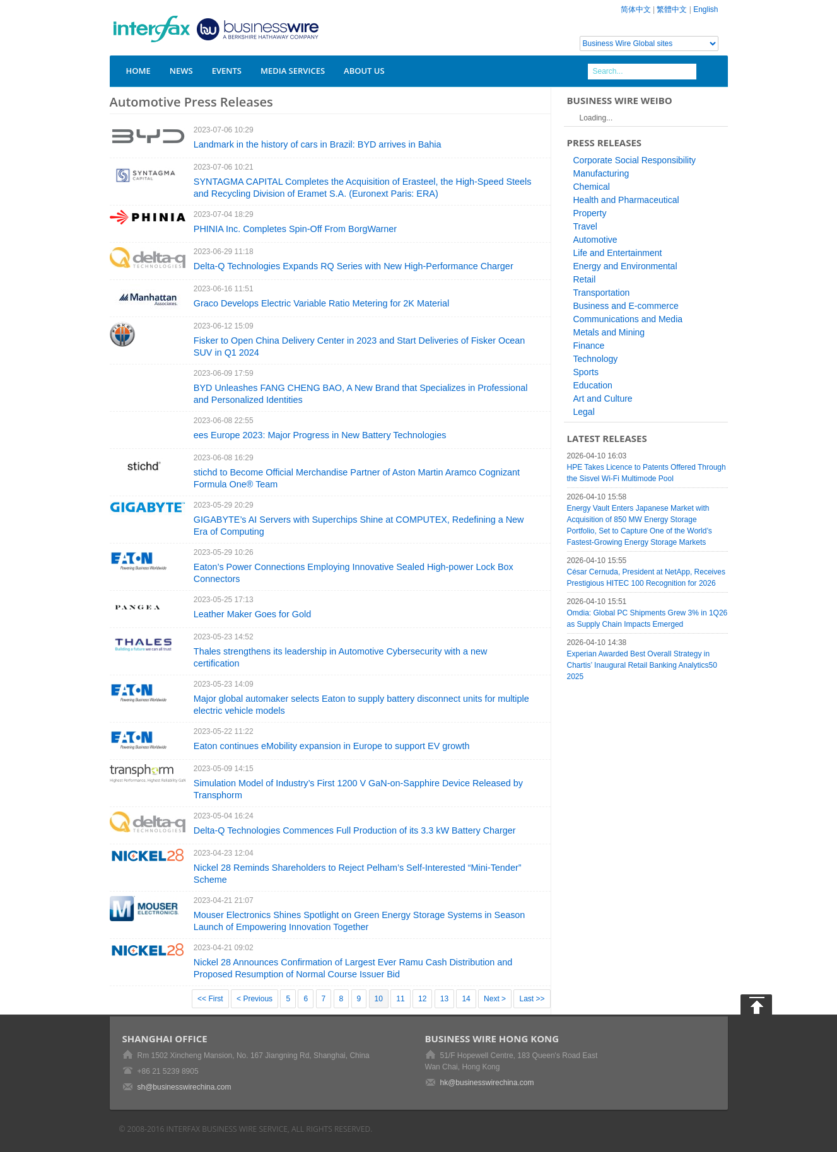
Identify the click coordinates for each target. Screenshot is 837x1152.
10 (379, 998)
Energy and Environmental (625, 266)
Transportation (601, 293)
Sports (586, 372)
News (181, 70)
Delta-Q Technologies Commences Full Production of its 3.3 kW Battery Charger (355, 830)
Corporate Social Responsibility (634, 160)
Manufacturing (601, 173)
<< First (210, 998)
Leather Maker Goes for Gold (252, 614)
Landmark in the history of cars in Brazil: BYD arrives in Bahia (318, 144)
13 (444, 998)
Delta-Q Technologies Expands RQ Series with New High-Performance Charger (353, 266)
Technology (595, 359)
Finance (589, 345)
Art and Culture (603, 398)
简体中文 (636, 9)
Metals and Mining (609, 332)
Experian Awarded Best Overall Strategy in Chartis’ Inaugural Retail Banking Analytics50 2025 (642, 665)
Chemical (591, 187)
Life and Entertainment (617, 253)
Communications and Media (628, 319)
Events (227, 70)
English (705, 9)
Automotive (595, 240)
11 (400, 998)
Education (592, 385)
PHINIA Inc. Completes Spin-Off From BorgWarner (295, 229)
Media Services (292, 70)
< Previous (254, 998)
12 (422, 998)
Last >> (531, 998)
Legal (584, 412)
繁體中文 (672, 9)
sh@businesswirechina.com (184, 1087)
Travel (585, 226)
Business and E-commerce (626, 306)
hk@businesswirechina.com (487, 1082)
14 (466, 998)
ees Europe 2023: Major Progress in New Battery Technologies (320, 435)
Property (590, 213)
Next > (495, 998)
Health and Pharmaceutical (626, 200)
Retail (584, 279)
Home (138, 70)
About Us (364, 70)
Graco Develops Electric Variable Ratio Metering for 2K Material (321, 303)
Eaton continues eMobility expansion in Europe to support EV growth (332, 746)
